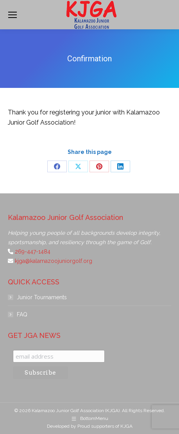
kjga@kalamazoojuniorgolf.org (53, 261)
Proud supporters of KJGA (104, 426)
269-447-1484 (32, 251)
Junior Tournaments (42, 297)
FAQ (22, 314)
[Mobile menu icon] (12, 15)
